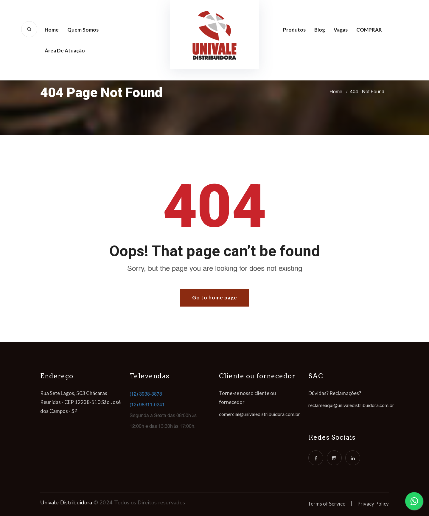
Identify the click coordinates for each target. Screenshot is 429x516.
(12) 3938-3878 (146, 394)
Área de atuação (65, 50)
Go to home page (214, 297)
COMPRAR (369, 30)
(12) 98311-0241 (147, 405)
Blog (319, 30)
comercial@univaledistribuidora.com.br (259, 414)
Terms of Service (326, 504)
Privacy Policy (373, 504)
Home (52, 30)
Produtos (294, 30)
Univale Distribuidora (66, 502)
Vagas (341, 30)
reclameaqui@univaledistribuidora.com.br (351, 405)
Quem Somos (83, 30)
